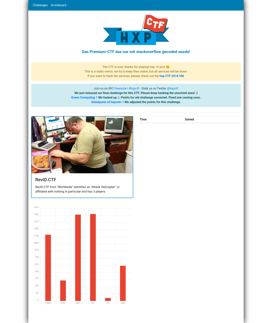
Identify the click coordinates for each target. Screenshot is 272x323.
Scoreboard (58, 5)
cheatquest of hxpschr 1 (107, 102)
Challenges (40, 5)
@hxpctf (172, 88)
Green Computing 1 (84, 97)
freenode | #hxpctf (127, 88)
